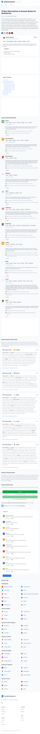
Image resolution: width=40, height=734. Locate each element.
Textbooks (24, 41)
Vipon (25, 647)
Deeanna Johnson (9, 544)
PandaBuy (26, 625)
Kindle (6, 300)
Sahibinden (26, 629)
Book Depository (9, 138)
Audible (7, 242)
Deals (28, 41)
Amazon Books (7, 647)
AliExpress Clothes (8, 586)
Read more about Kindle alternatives (9, 467)
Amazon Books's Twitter (12, 505)
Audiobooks (8, 244)
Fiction (19, 263)
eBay (25, 689)
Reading (19, 41)
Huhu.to (25, 632)
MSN (5, 601)
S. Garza (7, 556)
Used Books (11, 158)
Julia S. (7, 550)
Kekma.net (6, 597)
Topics (6, 4)
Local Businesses (27, 209)
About (22, 709)
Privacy (22, 718)
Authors (18, 140)
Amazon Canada (27, 643)
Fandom (6, 615)
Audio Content (13, 244)
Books (11, 4)
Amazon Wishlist (7, 639)
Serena (7, 568)
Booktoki (25, 657)
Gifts (26, 122)
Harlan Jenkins (8, 521)
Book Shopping (33, 225)
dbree (25, 604)
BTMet (5, 594)
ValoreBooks (26, 671)
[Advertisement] (20, 66)
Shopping (22, 122)
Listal (25, 615)
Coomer (6, 685)
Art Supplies (30, 122)
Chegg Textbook (27, 675)
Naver (5, 629)
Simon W (7, 533)
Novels (26, 263)
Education (14, 122)
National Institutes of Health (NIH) (31, 594)
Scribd (5, 618)
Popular (3, 709)
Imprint (22, 711)
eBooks (7, 302)
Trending (3, 711)
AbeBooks (7, 173)
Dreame (25, 618)
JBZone (25, 601)
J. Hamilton (8, 527)
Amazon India (27, 611)
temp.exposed (27, 586)
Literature (18, 122)
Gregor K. (4, 16)
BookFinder (8, 223)
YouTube (25, 597)
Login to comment (7, 575)
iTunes (7, 279)
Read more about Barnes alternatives (10, 389)
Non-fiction (22, 263)
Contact (3, 720)
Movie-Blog (6, 590)
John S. (7, 562)
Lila (6, 539)
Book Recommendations (25, 225)
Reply (12, 518)
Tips (2, 722)
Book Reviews (18, 225)
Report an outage (29, 502)
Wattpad (25, 661)
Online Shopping (10, 41)
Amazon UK (26, 639)
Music (21, 192)
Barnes (7, 120)
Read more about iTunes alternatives (10, 439)
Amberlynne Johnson (9, 515)
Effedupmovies (7, 604)
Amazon (15, 41)
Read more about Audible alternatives (10, 368)
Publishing (26, 140)
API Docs (3, 724)
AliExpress (26, 685)
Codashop (6, 632)
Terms (22, 720)
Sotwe (25, 590)
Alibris (6, 191)
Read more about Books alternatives (9, 416)
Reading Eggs (7, 653)
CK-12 (5, 675)
